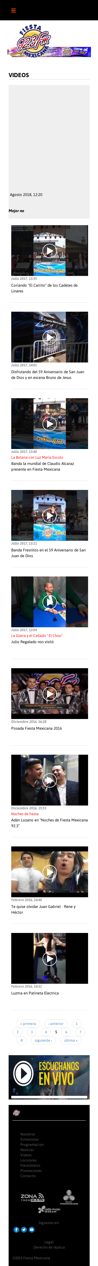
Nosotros (27, 1134)
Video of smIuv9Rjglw (49, 136)
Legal (49, 1242)
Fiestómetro (30, 1165)
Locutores (28, 1160)
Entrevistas (29, 1139)
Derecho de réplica (49, 1247)
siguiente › (43, 1040)
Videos (26, 1155)
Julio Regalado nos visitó (32, 642)
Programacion (32, 1144)
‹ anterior (56, 1024)
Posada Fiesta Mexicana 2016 (36, 728)
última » (71, 1040)
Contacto (28, 1176)
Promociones (31, 1171)
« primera (28, 1024)
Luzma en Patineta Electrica (35, 993)
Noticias (27, 1150)
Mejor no (16, 210)
